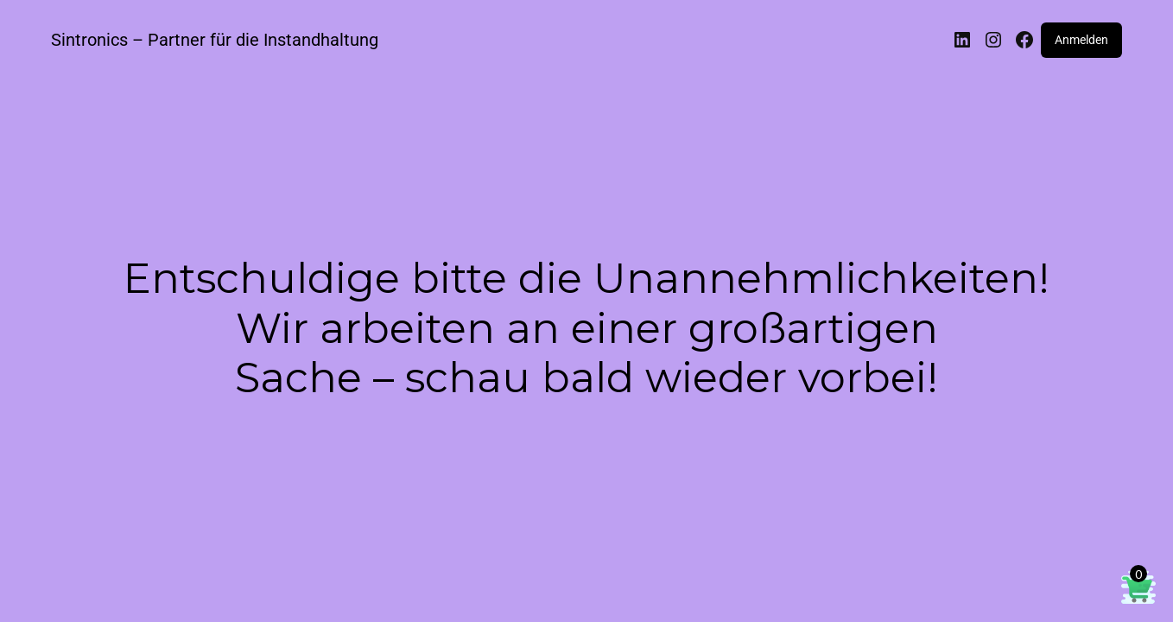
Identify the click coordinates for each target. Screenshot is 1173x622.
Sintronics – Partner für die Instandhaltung (214, 39)
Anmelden (1081, 40)
